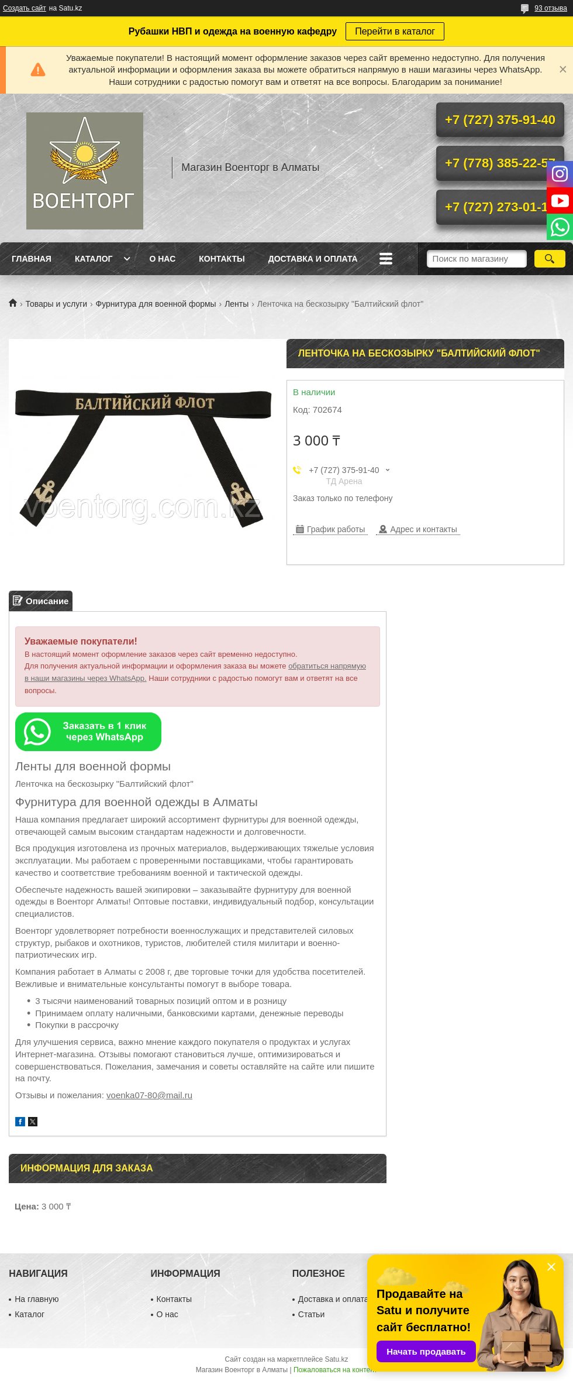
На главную (36, 1299)
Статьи (311, 1314)
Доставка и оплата (313, 258)
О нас (162, 258)
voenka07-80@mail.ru (149, 1095)
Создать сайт (24, 8)
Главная (31, 258)
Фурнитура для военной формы (156, 304)
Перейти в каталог (395, 31)
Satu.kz (336, 1359)
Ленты (236, 304)
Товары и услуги (56, 304)
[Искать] (549, 259)
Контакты (221, 258)
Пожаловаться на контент (335, 1370)
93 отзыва (550, 8)
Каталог (94, 258)
